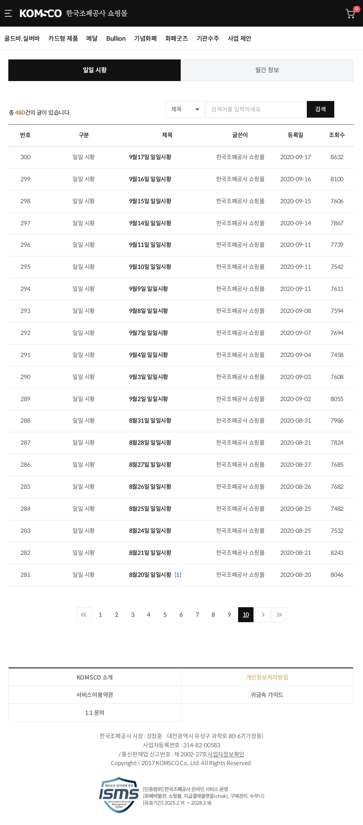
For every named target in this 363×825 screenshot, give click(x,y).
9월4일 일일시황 (148, 355)
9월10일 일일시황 (150, 267)
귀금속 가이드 (267, 695)
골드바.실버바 (22, 38)
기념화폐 (145, 38)
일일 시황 (95, 70)
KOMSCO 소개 (95, 677)
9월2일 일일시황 (148, 399)
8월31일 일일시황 (150, 420)
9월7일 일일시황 (148, 333)
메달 (91, 38)
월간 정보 (267, 70)
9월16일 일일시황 (150, 179)
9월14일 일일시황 (150, 223)
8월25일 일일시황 (150, 508)
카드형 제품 (63, 38)
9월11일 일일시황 (150, 245)
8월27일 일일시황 (150, 464)
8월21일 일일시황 (150, 553)
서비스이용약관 (94, 695)
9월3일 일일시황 (148, 377)
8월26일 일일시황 (150, 486)
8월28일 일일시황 (150, 442)
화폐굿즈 (176, 38)
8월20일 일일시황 (155, 575)
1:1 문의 (94, 713)
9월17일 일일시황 (150, 157)
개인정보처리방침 (267, 677)
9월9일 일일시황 (148, 289)
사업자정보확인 (225, 754)
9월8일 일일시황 (148, 311)
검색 (340, 109)
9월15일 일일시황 (150, 201)
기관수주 (207, 38)
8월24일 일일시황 (150, 530)
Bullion (116, 38)
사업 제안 (240, 38)
